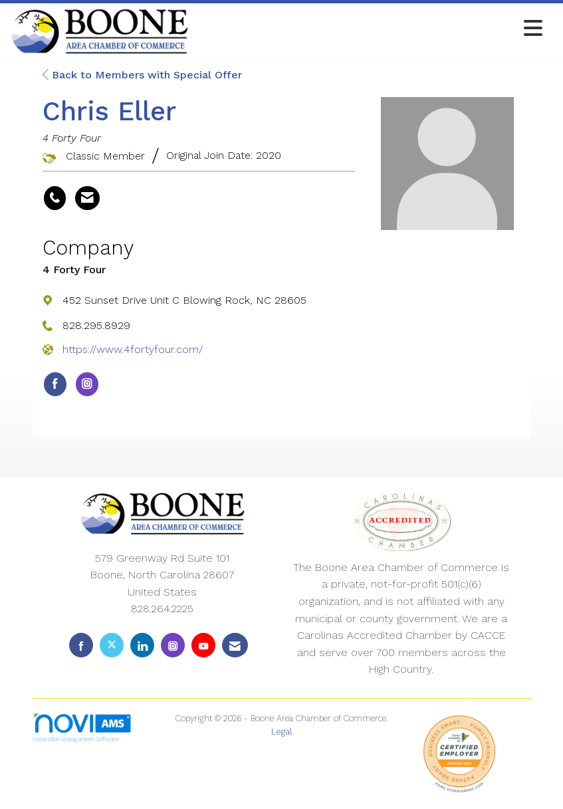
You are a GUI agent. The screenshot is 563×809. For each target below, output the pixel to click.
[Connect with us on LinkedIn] (142, 645)
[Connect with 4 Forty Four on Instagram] (87, 384)
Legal (281, 732)
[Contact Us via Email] (235, 645)
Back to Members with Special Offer (142, 74)
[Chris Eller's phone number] (55, 198)
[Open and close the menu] (369, 29)
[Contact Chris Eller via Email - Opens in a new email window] (87, 198)
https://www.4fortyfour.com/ (132, 349)
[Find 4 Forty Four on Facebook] (55, 384)
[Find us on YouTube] (203, 645)
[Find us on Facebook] (81, 645)
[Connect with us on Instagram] (173, 645)
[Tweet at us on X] (112, 645)
